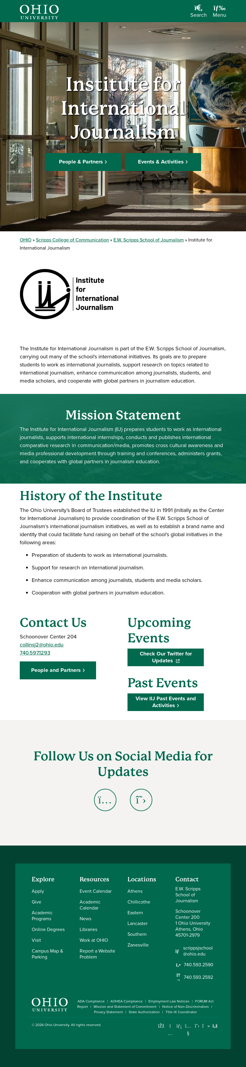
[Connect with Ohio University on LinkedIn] (179, 1026)
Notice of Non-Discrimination (185, 1006)
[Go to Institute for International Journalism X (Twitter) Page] (140, 800)
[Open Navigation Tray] (219, 13)
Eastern (135, 912)
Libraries (88, 929)
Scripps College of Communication (72, 239)
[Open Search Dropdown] (198, 13)
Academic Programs (42, 915)
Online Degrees (48, 929)
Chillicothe (138, 901)
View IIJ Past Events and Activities (166, 702)
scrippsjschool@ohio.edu (198, 951)
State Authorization (144, 1012)
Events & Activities (161, 162)
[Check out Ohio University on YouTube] (188, 1029)
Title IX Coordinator (181, 1012)
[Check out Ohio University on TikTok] (206, 1026)
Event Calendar (96, 891)
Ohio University (57, 1025)
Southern (137, 934)
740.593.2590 (198, 965)
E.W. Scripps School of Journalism (148, 239)
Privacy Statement (108, 1012)
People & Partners (81, 162)
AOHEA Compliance (126, 1001)
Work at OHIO (94, 940)
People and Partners (56, 670)
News (85, 918)
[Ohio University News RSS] (215, 1026)
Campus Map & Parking (47, 953)
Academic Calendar (90, 904)
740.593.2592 (198, 977)
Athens (134, 891)
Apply (38, 891)
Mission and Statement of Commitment (125, 1006)
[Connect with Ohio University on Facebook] (161, 1026)
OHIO (25, 239)
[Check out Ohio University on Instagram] (170, 1033)
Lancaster (137, 923)
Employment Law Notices (168, 1001)
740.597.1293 (35, 653)
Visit (36, 940)
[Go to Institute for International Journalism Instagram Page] (105, 800)
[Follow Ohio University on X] (197, 1026)
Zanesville (138, 944)
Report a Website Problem (97, 953)
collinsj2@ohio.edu (41, 645)
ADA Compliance (91, 1001)
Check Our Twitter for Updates (172, 657)
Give (36, 901)
